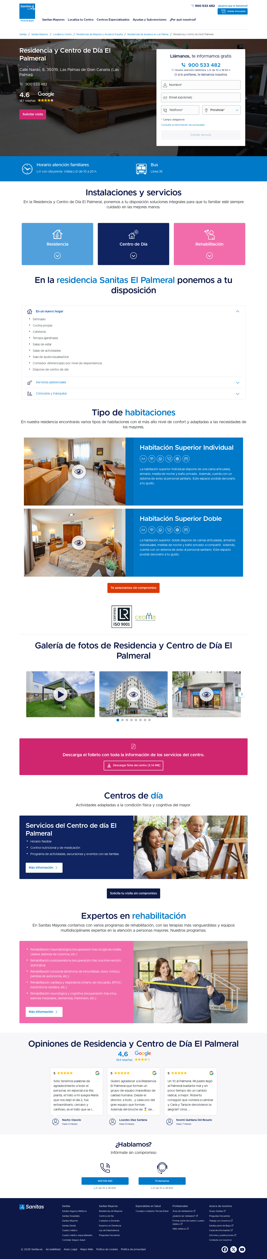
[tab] (133, 311)
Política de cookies (107, 1249)
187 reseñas (27, 100)
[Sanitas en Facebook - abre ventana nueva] (225, 1252)
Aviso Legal (70, 1249)
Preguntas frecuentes (109, 1235)
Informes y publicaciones (222, 1235)
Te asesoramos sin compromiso (133, 587)
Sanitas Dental (69, 1226)
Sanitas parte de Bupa (221, 1226)
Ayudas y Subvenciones (143, 19)
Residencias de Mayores (110, 1211)
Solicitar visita (33, 114)
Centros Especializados (109, 19)
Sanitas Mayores (52, 19)
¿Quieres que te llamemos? (233, 6)
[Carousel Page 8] (149, 720)
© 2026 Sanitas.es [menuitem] (32, 1249)
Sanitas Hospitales (71, 1216)
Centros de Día (106, 1216)
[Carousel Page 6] (140, 720)
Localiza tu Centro (78, 19)
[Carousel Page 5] (136, 720)
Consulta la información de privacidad (182, 125)
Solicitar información (236, 11)
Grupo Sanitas (217, 1211)
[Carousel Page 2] (122, 720)
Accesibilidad (53, 1249)
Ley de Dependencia (109, 1230)
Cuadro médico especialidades (77, 1235)
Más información (41, 867)
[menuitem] (52, 22)
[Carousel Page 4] (131, 720)
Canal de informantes (221, 1230)
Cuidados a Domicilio (109, 1221)
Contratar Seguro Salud (73, 1240)
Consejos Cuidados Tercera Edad (152, 1211)
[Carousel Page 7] (145, 720)
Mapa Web (86, 1249)
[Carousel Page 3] (127, 720)
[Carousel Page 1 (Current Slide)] (117, 720)
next (242, 694)
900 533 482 (203, 5)
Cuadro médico (69, 1230)
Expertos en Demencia (110, 1226)
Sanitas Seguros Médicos (74, 1211)
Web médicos (181, 1229)
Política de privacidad (133, 1249)
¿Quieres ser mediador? (185, 1216)
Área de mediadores (184, 1211)
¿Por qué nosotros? (175, 19)
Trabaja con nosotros (221, 1221)
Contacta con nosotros (220, 1240)
